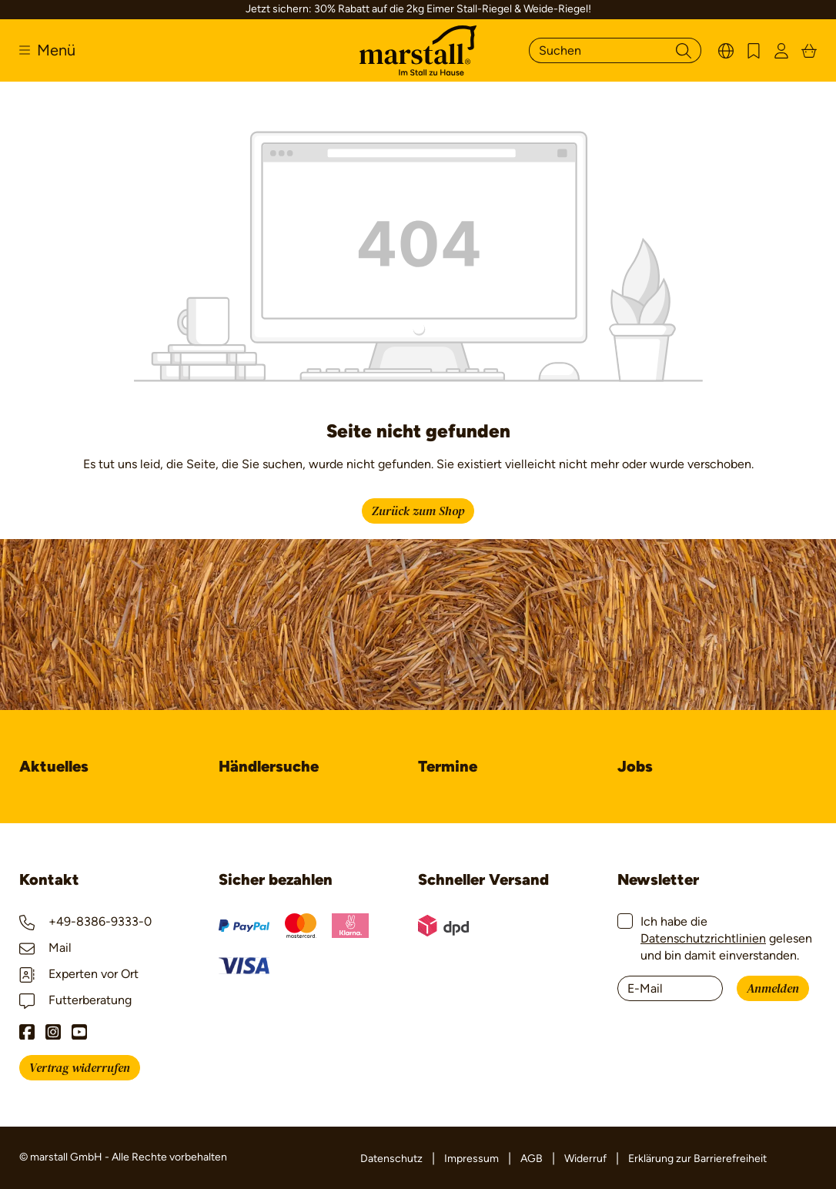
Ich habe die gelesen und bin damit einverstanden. (726, 938)
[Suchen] (598, 50)
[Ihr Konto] (781, 50)
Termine (447, 766)
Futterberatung (75, 1000)
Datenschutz (391, 1158)
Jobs (635, 766)
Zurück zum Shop (418, 511)
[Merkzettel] (753, 50)
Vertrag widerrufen (79, 1068)
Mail (45, 947)
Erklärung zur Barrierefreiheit (697, 1158)
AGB (531, 1158)
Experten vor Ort (79, 973)
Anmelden (773, 989)
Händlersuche (269, 766)
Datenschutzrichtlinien (703, 938)
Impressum (471, 1158)
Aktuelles (54, 766)
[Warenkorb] (809, 50)
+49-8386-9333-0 (85, 921)
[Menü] (47, 50)
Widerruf (585, 1158)
